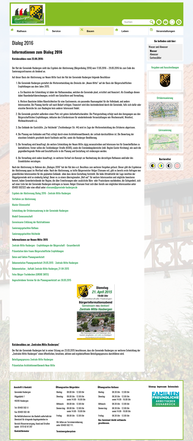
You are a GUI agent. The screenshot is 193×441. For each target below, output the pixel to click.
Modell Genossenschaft (22, 216)
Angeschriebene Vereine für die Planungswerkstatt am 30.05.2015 (41, 280)
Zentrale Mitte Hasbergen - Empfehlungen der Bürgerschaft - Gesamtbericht (46, 245)
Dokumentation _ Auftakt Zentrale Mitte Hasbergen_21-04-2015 (40, 268)
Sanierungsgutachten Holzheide (26, 234)
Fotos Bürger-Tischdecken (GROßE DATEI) (30, 274)
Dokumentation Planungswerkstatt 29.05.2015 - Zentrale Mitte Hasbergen (45, 263)
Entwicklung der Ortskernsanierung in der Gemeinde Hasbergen (40, 210)
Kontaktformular (21, 431)
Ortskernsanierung (165, 98)
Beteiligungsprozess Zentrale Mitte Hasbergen (32, 359)
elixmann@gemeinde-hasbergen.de (61, 187)
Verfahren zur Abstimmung (24, 199)
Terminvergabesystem (66, 431)
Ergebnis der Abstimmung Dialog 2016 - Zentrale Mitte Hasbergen (41, 193)
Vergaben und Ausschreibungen (165, 67)
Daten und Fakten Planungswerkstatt (28, 257)
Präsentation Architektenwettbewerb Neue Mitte (33, 365)
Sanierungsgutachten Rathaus (25, 228)
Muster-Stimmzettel (21, 205)
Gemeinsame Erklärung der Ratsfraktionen (31, 222)
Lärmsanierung (164, 130)
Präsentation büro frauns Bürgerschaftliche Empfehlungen (38, 251)
